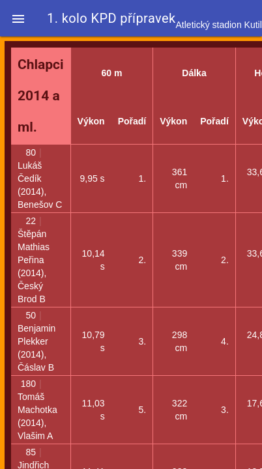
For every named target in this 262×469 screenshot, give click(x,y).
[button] (18, 18)
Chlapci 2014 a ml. (41, 96)
